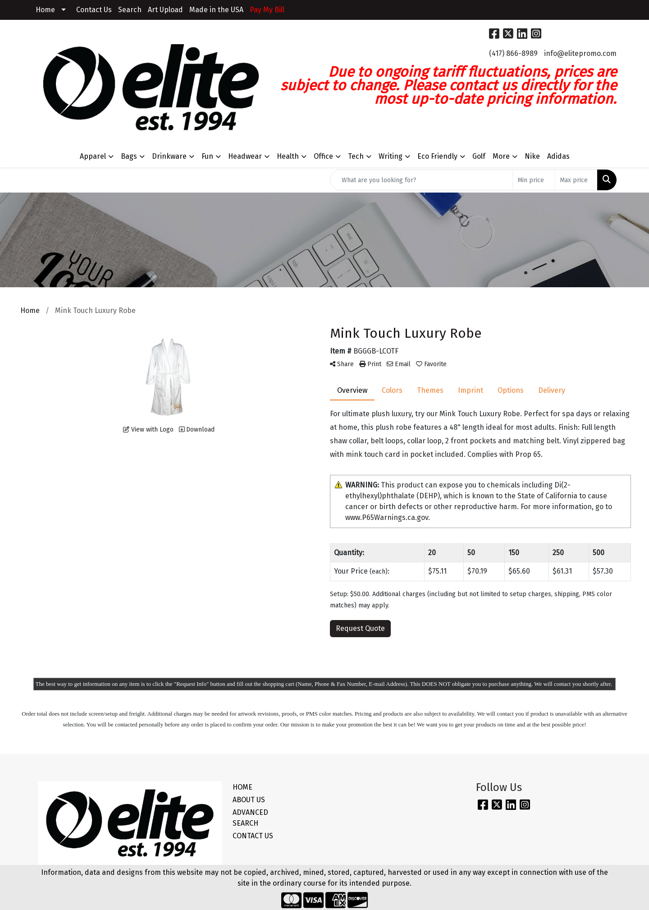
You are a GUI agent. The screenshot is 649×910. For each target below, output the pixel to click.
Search (130, 9)
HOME (242, 787)
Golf (478, 156)
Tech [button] (356, 156)
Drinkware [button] (169, 156)
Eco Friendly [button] (437, 156)
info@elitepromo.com (580, 53)
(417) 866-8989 (513, 53)
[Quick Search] (421, 180)
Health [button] (288, 156)
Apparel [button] (93, 156)
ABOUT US (249, 799)
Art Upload (165, 9)
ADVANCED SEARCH (250, 817)
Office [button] (323, 156)
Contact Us (94, 9)
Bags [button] (129, 156)
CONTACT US (253, 836)
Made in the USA (216, 9)
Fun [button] (207, 156)
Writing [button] (390, 156)
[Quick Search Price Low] (533, 180)
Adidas (558, 156)
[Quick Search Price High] (576, 180)
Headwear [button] (245, 156)
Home (45, 9)
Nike (532, 156)
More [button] (501, 156)
